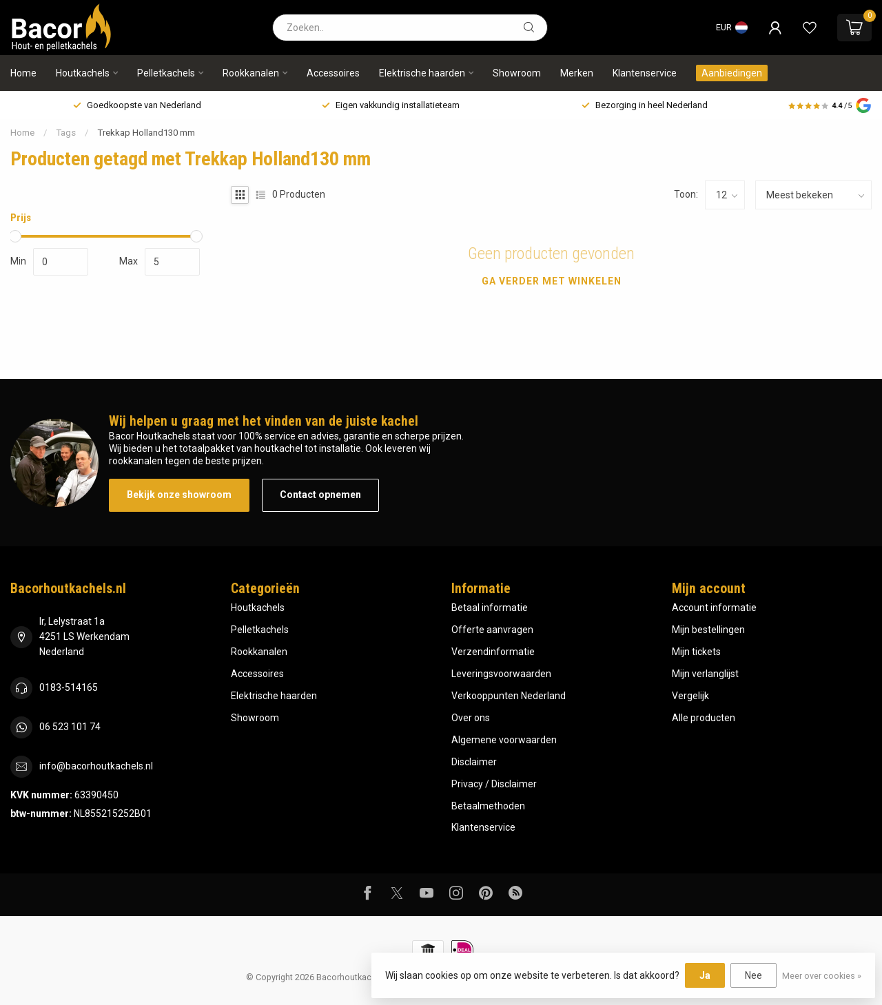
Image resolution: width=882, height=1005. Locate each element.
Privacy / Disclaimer (494, 783)
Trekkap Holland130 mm (146, 132)
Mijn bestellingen (708, 629)
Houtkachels (83, 73)
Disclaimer (474, 761)
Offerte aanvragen (492, 629)
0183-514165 (68, 687)
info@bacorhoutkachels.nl (96, 765)
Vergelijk (690, 695)
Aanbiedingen (731, 73)
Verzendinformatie (493, 651)
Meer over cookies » (821, 976)
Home (23, 73)
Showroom (517, 73)
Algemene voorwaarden (504, 739)
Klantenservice (645, 73)
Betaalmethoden (488, 805)
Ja (704, 975)
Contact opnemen (320, 494)
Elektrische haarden (422, 73)
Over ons (470, 717)
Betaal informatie (489, 607)
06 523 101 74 (70, 726)
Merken (576, 73)
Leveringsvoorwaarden (501, 673)
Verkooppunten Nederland (508, 695)
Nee (753, 975)
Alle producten (703, 717)
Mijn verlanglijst (705, 673)
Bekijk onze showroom (179, 494)
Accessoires (333, 73)
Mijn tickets (696, 651)
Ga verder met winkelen (552, 281)
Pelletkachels (166, 73)
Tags (66, 132)
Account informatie (714, 607)
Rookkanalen (251, 73)
